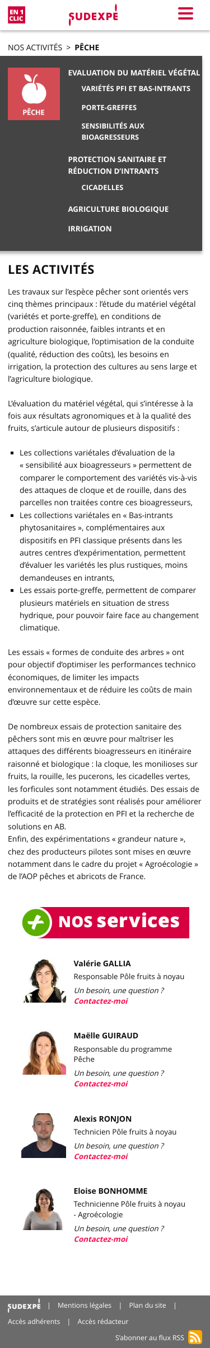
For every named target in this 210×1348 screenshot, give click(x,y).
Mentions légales (84, 1305)
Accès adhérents (34, 1321)
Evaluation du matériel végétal (134, 73)
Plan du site (147, 1305)
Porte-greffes (109, 107)
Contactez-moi (101, 1001)
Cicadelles (103, 187)
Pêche (86, 47)
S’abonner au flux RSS (149, 1337)
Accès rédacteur (103, 1321)
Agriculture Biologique (118, 210)
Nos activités (35, 47)
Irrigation (89, 229)
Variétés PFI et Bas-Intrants (136, 88)
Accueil (24, 1306)
